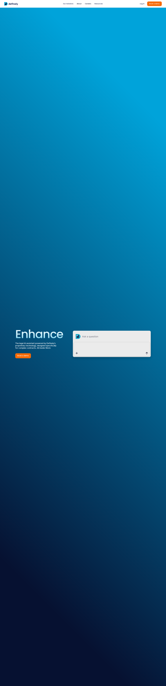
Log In (142, 4)
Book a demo (154, 4)
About (79, 4)
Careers (88, 4)
